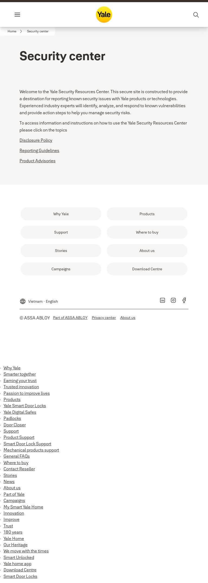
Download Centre (20, 569)
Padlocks (12, 418)
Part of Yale (14, 494)
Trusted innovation (21, 386)
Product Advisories (38, 160)
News (9, 481)
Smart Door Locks (20, 576)
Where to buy (16, 462)
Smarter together (20, 374)
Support (11, 431)
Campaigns (14, 500)
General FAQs (17, 456)
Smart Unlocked (19, 557)
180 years (13, 532)
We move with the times (26, 551)
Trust (8, 525)
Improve (12, 519)
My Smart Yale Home (23, 507)
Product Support (19, 437)
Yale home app (17, 563)
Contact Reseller (19, 468)
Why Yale (12, 367)
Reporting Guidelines (39, 150)
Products (12, 399)
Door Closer (15, 424)
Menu (26, 14)
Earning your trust (20, 380)
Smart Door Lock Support (27, 443)
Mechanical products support (31, 450)
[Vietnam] (39, 299)
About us (12, 487)
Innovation (14, 513)
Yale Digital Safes (20, 412)
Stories (10, 475)
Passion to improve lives (27, 393)
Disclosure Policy (36, 140)
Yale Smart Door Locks (25, 405)
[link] (16, 31)
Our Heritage (16, 544)
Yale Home (14, 538)
